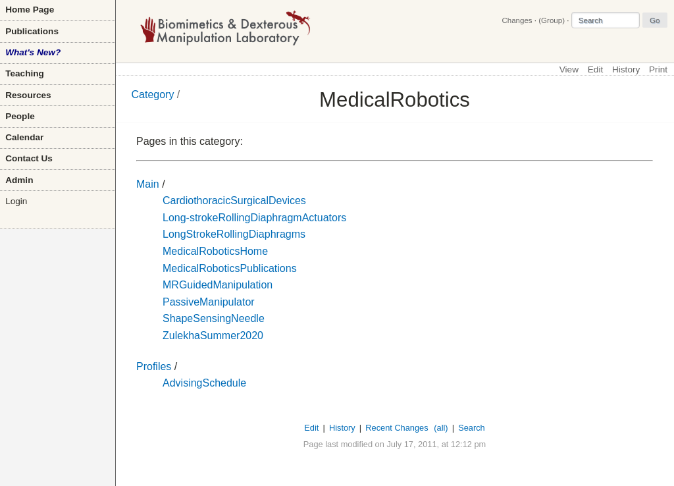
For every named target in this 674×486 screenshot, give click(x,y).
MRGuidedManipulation (217, 284)
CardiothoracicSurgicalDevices (234, 200)
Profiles (153, 366)
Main (147, 184)
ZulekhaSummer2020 (213, 335)
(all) (441, 428)
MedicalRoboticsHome (215, 251)
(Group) (551, 20)
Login (16, 201)
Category (153, 94)
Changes (517, 20)
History (626, 69)
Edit (595, 69)
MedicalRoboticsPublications (230, 268)
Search (471, 428)
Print (658, 69)
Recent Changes (396, 428)
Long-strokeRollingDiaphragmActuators (254, 217)
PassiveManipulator (209, 302)
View (569, 69)
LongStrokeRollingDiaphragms (234, 234)
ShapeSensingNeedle (214, 318)
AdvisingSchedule (204, 383)
